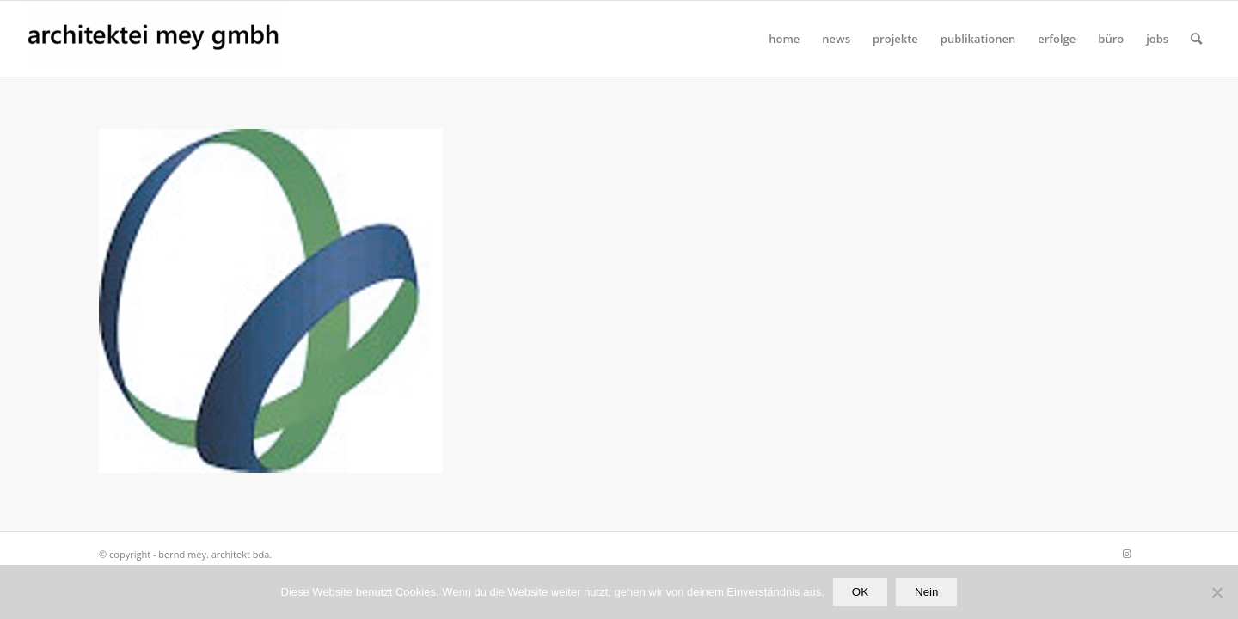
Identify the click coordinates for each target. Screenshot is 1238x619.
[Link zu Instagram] (1126, 554)
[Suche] (1196, 39)
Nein (926, 591)
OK (860, 591)
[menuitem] (784, 39)
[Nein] (1216, 592)
